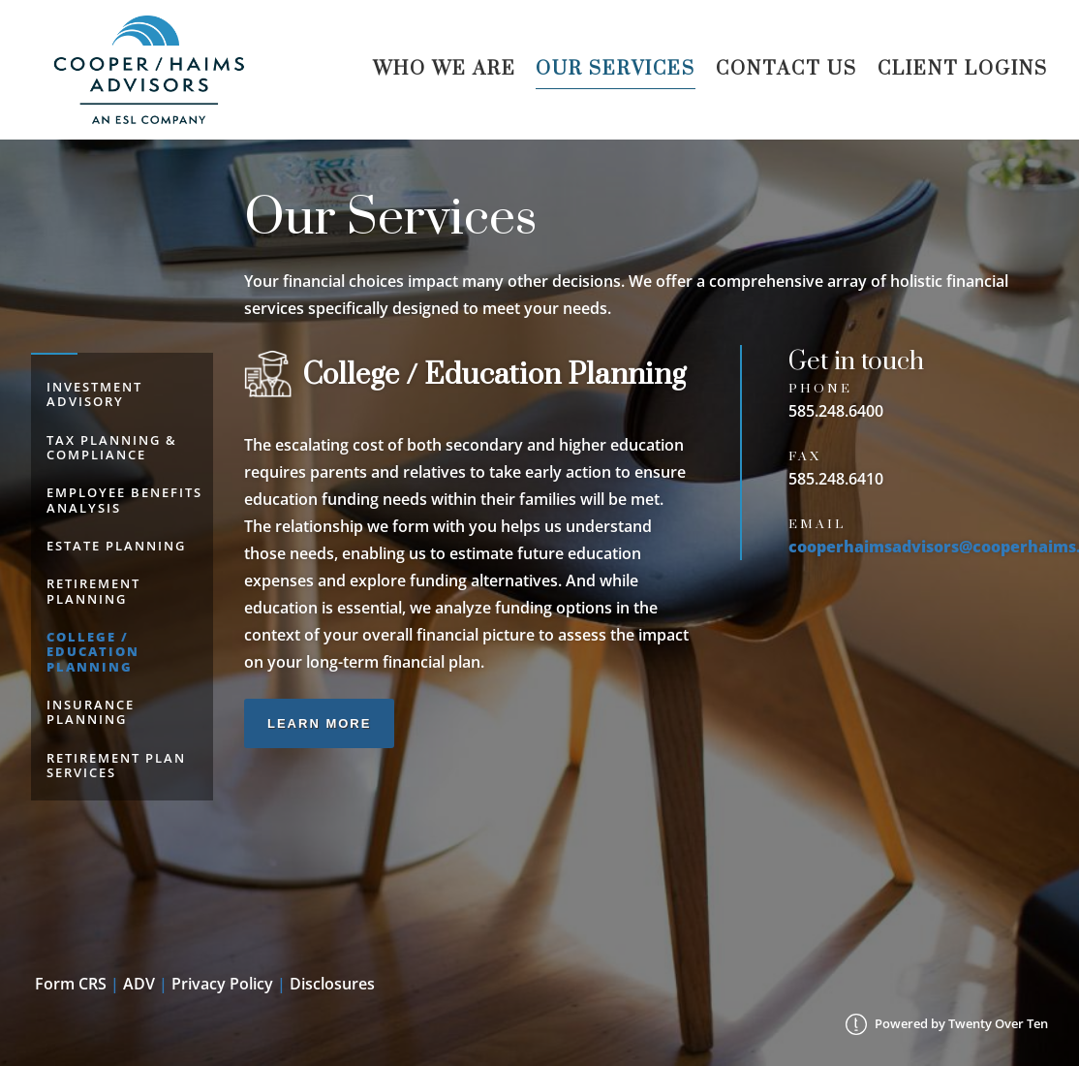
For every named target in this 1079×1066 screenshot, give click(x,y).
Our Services (615, 69)
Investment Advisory (94, 394)
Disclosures (332, 983)
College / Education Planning (92, 651)
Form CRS (71, 983)
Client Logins (963, 69)
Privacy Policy (222, 983)
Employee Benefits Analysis (124, 500)
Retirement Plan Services (116, 765)
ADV (139, 983)
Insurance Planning (90, 712)
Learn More (319, 723)
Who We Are (444, 69)
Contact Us (786, 69)
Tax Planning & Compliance (111, 447)
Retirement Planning (93, 591)
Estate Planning (116, 545)
